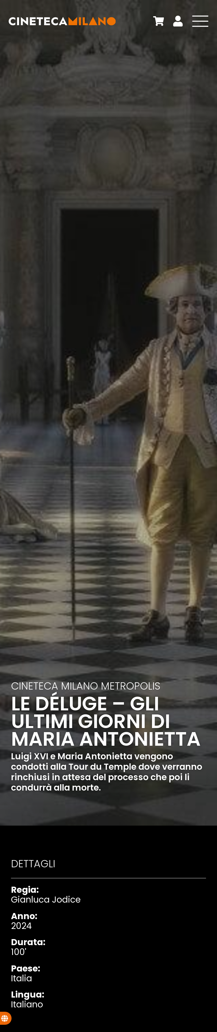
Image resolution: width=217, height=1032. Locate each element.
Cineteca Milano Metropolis (85, 686)
